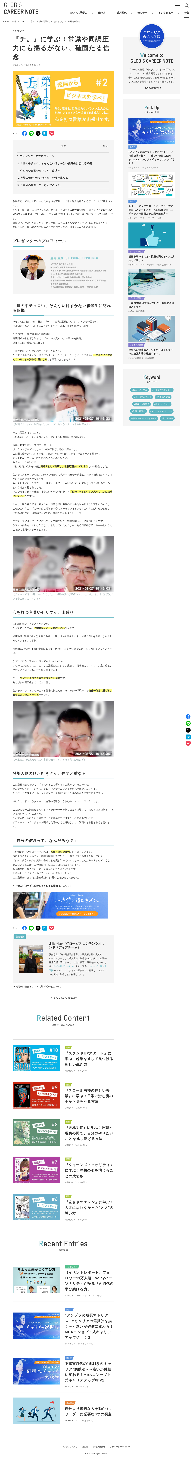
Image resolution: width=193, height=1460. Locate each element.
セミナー (142, 13)
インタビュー (165, 13)
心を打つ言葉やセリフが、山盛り (40, 170)
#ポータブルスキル (142, 397)
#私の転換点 (167, 418)
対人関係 (121, 13)
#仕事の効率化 (138, 411)
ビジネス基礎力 (78, 13)
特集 (186, 13)
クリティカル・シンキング (39, 793)
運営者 (85, 1446)
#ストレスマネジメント (161, 411)
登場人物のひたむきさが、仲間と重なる (44, 177)
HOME (6, 21)
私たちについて (153, 88)
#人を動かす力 (163, 397)
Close (105, 146)
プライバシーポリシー (120, 1446)
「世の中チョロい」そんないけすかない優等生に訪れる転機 (56, 163)
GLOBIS (21, 8)
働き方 (102, 13)
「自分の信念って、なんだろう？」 (41, 185)
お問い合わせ (99, 1446)
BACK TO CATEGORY (63, 998)
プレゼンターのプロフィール (37, 156)
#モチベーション (162, 404)
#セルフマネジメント (162, 390)
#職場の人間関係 (141, 404)
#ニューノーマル (139, 390)
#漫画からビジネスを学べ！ (26, 65)
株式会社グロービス (63, 966)
